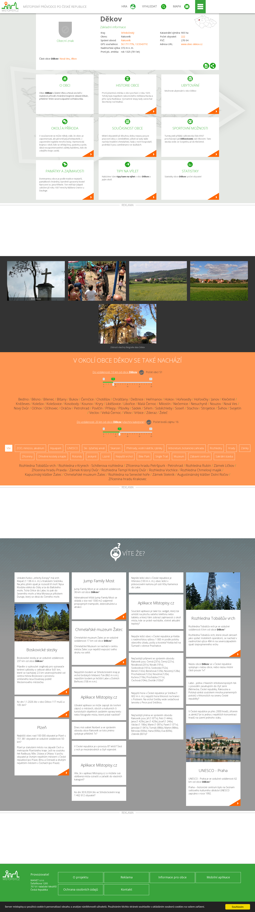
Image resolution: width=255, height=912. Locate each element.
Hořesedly (183, 399)
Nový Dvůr (21, 408)
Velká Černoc (111, 412)
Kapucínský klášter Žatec (43, 474)
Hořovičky (201, 399)
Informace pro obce (172, 877)
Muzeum (179, 456)
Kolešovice (54, 403)
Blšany (61, 399)
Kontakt (126, 889)
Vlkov (74, 58)
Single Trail (161, 456)
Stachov (192, 408)
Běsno (36, 399)
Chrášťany (120, 399)
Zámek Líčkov (224, 465)
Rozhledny (216, 448)
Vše (9, 448)
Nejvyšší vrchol (124, 456)
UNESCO (72, 448)
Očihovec (51, 408)
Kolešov (38, 403)
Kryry (99, 403)
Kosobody (71, 403)
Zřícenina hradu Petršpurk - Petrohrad (154, 465)
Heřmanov (154, 399)
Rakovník (126, 40)
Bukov (73, 399)
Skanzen (115, 448)
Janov (215, 399)
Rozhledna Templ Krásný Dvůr (123, 470)
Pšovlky (123, 408)
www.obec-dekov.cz (191, 44)
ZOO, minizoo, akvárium (30, 448)
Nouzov (215, 403)
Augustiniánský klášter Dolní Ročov (202, 474)
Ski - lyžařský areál (94, 448)
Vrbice (138, 412)
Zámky (245, 448)
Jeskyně (92, 456)
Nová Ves (65, 58)
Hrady (231, 448)
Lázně (106, 456)
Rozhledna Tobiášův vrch (37, 465)
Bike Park (144, 456)
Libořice (129, 403)
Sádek (136, 408)
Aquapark (55, 448)
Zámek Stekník (163, 474)
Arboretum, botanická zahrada (186, 448)
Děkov (111, 18)
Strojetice (208, 408)
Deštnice (137, 399)
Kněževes (23, 403)
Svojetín (235, 408)
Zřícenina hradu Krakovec (127, 479)
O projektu (80, 877)
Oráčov (66, 408)
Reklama (127, 877)
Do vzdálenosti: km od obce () (110, 422)
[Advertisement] (127, 231)
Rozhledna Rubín (198, 465)
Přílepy (110, 408)
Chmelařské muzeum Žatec (85, 474)
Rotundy (77, 456)
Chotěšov (103, 399)
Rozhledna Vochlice (163, 470)
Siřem (148, 408)
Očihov (37, 408)
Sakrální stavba (224, 456)
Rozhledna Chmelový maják (200, 470)
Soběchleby (163, 408)
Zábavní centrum (200, 456)
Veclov (94, 412)
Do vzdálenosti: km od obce (115, 372)
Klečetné (228, 399)
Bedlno (23, 399)
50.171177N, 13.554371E (134, 44)
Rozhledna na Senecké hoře (129, 474)
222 (183, 36)
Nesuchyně (199, 403)
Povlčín (97, 408)
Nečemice (180, 403)
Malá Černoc (147, 403)
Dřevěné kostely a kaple (52, 456)
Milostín (165, 403)
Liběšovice (113, 403)
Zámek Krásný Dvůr (84, 470)
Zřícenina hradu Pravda (49, 470)
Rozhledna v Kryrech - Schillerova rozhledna (91, 465)
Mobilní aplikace (218, 877)
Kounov (87, 403)
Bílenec (48, 399)
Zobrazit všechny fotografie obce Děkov (127, 347)
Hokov (169, 399)
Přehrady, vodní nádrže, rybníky (144, 448)
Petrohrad (81, 408)
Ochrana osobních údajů (80, 889)
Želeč (163, 412)
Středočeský (127, 32)
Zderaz (151, 412)
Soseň (179, 408)
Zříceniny (27, 456)
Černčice (87, 399)
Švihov (222, 408)
